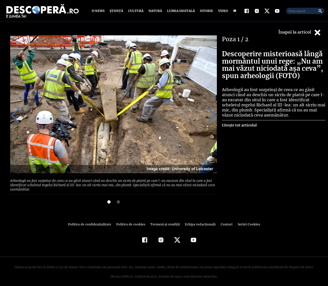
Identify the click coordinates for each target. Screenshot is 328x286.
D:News (99, 11)
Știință (116, 11)
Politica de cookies (131, 219)
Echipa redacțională (199, 219)
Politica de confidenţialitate (91, 219)
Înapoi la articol (300, 32)
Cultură (135, 11)
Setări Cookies (246, 219)
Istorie (205, 11)
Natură (154, 11)
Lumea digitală (180, 11)
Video (222, 11)
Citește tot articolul (239, 125)
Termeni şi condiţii (164, 219)
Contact (224, 219)
